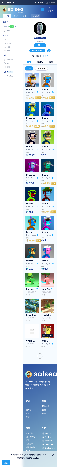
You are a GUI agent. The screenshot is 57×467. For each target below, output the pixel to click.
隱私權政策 (30, 447)
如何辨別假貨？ (30, 438)
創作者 (28, 410)
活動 (44, 410)
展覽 (28, 417)
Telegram (47, 444)
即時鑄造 (46, 406)
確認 (6, 462)
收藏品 (40, 62)
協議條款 (29, 444)
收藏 (28, 413)
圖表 (44, 413)
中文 (36, 2)
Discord (47, 433)
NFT (29, 62)
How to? (35, 16)
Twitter (46, 436)
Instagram (48, 448)
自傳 (51, 62)
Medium (47, 440)
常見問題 (29, 433)
